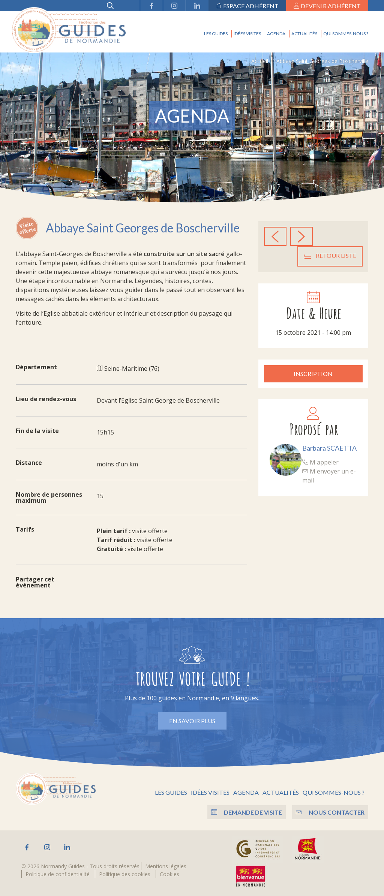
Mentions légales (165, 865)
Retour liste (330, 256)
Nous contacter (330, 811)
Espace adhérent (247, 5)
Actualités (304, 33)
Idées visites (247, 33)
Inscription (313, 373)
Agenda (276, 33)
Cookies (169, 873)
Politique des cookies (124, 873)
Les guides (216, 33)
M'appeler (320, 462)
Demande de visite (245, 811)
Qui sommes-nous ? (345, 33)
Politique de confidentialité (58, 873)
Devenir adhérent (327, 5)
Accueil (259, 60)
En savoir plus (192, 720)
